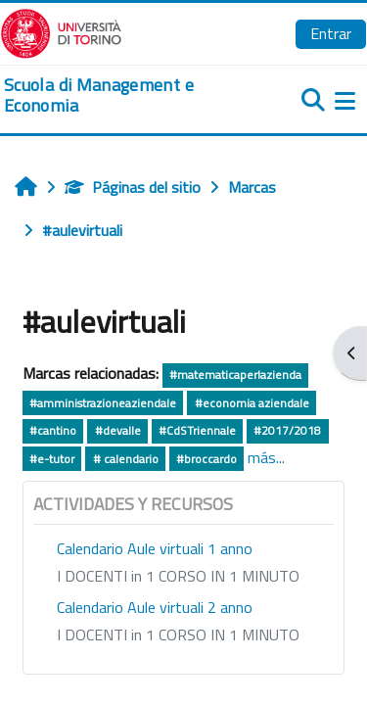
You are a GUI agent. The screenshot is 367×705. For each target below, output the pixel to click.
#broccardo (206, 458)
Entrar (330, 33)
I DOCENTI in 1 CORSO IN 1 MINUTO (178, 576)
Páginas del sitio (133, 187)
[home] (122, 95)
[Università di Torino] (61, 31)
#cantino (52, 430)
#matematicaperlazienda (235, 374)
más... (266, 457)
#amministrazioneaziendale (102, 403)
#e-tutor (51, 458)
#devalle (118, 430)
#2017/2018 (287, 430)
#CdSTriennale (197, 430)
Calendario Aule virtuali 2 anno (154, 607)
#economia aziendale (252, 403)
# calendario (126, 458)
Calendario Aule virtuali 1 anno (154, 548)
